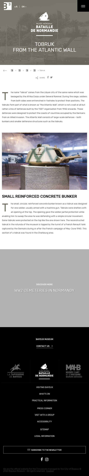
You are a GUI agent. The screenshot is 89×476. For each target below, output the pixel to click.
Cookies (50, 471)
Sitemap (44, 429)
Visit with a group (44, 415)
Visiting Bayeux (44, 387)
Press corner (44, 408)
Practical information (44, 400)
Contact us (44, 346)
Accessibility (44, 421)
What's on (44, 394)
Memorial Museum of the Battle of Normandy (19, 70)
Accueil (12, 70)
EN (24, 7)
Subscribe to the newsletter (45, 449)
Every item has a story (34, 70)
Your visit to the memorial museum (27, 70)
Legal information (44, 436)
